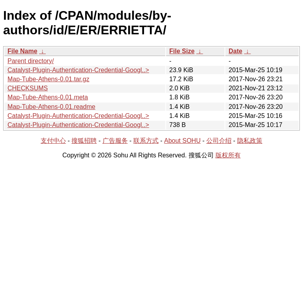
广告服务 (115, 140)
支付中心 (53, 140)
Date (235, 51)
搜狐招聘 (84, 140)
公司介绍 (219, 140)
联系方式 (146, 140)
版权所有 (228, 155)
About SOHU (182, 140)
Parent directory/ (30, 61)
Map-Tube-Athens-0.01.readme (51, 106)
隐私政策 (249, 140)
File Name (22, 51)
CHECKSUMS (27, 88)
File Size (182, 51)
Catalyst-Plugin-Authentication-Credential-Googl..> (78, 70)
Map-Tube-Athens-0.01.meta (47, 97)
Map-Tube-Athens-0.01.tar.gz (48, 79)
